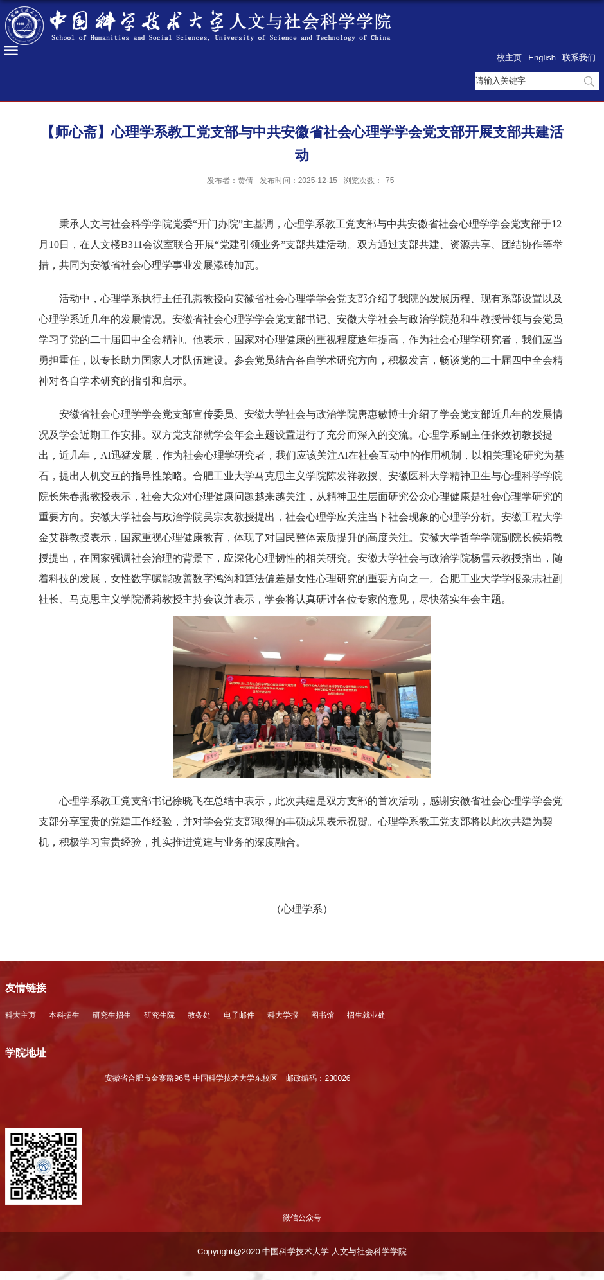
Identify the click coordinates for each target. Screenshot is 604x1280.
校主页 (509, 57)
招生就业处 (366, 1015)
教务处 (199, 1015)
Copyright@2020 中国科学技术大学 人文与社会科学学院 (302, 1251)
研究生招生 (112, 1015)
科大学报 (282, 1015)
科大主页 (20, 1015)
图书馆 (322, 1015)
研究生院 (159, 1015)
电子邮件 (239, 1015)
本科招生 (64, 1015)
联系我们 (579, 57)
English (542, 57)
